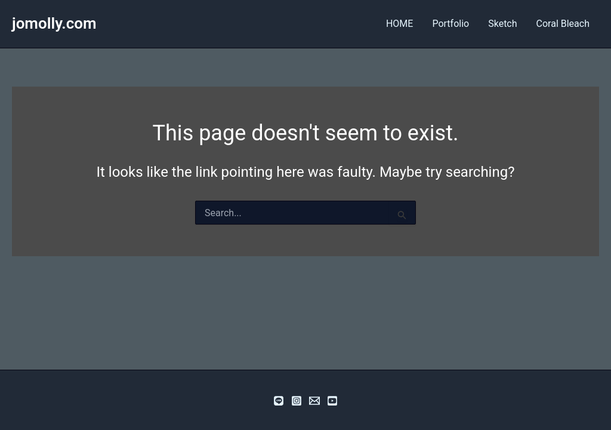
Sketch (502, 23)
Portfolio (450, 23)
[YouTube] (332, 400)
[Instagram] (296, 400)
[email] (314, 400)
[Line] (278, 400)
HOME (399, 23)
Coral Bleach (563, 23)
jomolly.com (54, 23)
